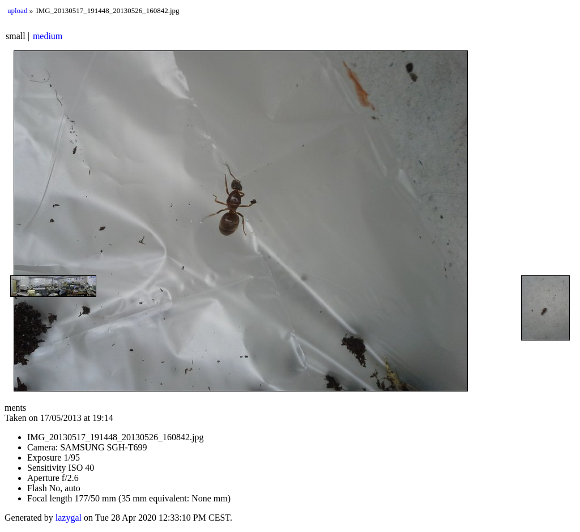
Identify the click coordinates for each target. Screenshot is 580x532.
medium (47, 36)
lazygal (69, 517)
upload (17, 10)
